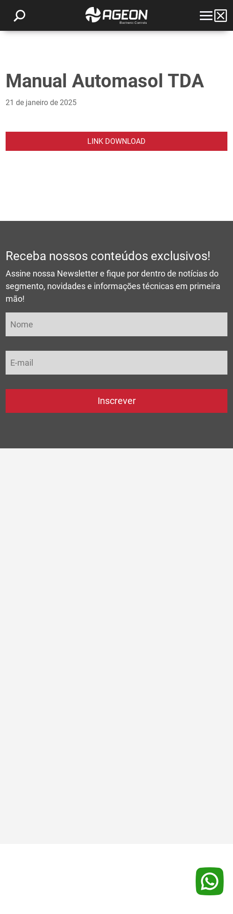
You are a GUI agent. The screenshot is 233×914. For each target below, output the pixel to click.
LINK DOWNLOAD (116, 141)
